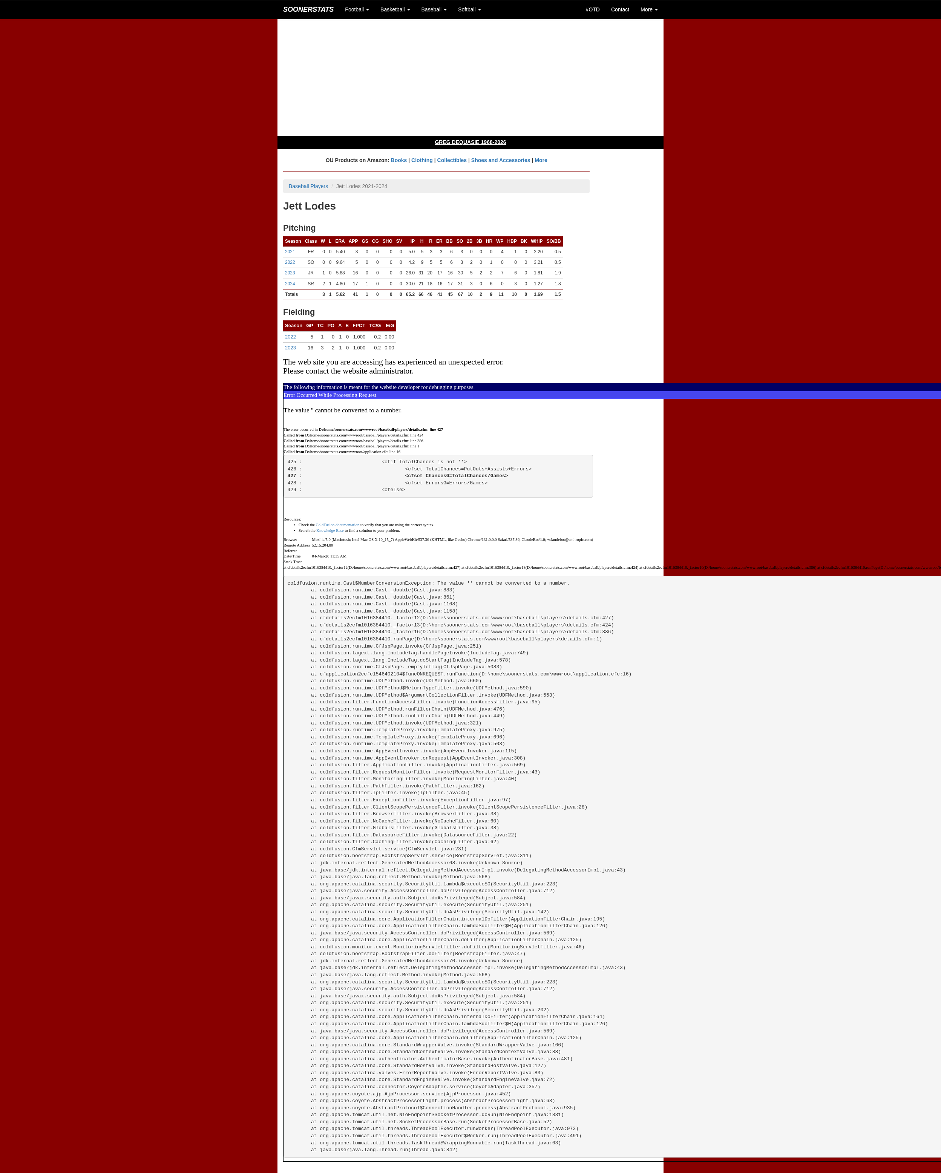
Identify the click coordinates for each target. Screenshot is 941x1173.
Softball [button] (469, 9)
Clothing (422, 160)
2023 (290, 273)
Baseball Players (308, 186)
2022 (290, 262)
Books (399, 160)
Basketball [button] (395, 9)
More (541, 160)
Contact (620, 9)
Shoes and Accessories (500, 160)
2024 (290, 283)
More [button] (649, 9)
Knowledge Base (330, 530)
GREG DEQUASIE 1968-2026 (470, 142)
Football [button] (357, 9)
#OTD (593, 9)
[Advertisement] (470, 77)
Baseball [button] (434, 9)
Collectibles (452, 160)
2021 (290, 251)
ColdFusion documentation (338, 525)
